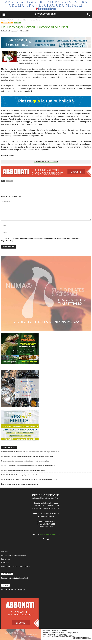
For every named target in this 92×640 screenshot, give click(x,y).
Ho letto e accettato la (40, 239)
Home (3, 20)
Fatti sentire (5, 559)
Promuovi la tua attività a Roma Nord (14, 578)
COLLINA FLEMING (7, 22)
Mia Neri (9, 181)
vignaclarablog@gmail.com (50, 534)
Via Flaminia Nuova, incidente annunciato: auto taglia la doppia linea (38, 452)
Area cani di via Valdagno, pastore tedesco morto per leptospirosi (28, 461)
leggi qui (86, 77)
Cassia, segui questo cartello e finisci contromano (32, 475)
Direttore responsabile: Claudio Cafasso (15, 566)
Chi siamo (4, 551)
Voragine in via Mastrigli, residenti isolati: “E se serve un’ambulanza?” (32, 465)
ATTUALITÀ (10, 20)
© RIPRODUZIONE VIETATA (46, 161)
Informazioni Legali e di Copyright (13, 589)
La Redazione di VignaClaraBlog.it (13, 555)
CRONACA (17, 22)
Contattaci (5, 563)
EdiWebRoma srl (49, 521)
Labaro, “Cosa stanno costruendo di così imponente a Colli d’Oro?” (37, 479)
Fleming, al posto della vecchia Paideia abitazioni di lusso (27, 470)
